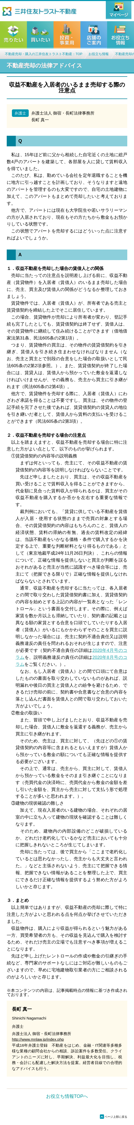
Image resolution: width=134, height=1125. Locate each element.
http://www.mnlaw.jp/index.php (38, 1039)
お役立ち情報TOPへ (67, 1096)
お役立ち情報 (98, 54)
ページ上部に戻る (113, 1116)
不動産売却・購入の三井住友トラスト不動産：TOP (43, 54)
